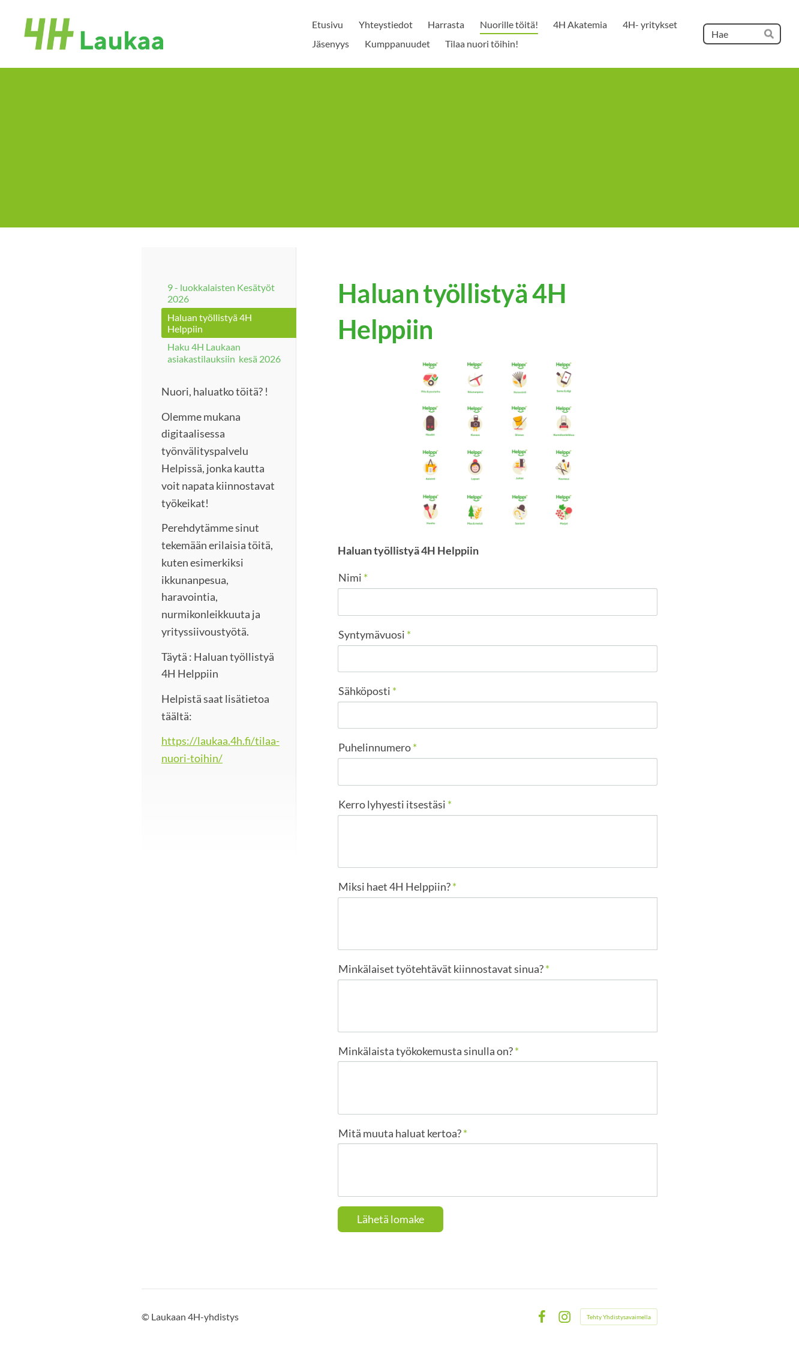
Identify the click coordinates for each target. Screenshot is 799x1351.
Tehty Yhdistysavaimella (619, 1316)
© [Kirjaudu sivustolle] (146, 1316)
